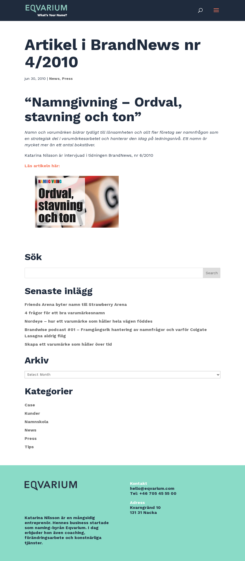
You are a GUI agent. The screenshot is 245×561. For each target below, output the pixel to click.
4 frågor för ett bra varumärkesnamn (65, 312)
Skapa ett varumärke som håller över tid (68, 344)
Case (30, 404)
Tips (29, 446)
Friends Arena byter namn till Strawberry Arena (76, 304)
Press (67, 78)
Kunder (32, 413)
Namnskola (36, 421)
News (54, 78)
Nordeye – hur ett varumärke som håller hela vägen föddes (88, 321)
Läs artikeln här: (42, 165)
